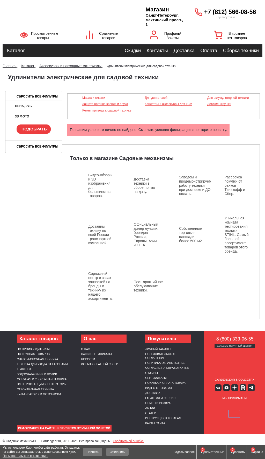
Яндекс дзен (234, 387)
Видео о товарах (158, 388)
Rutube (242, 387)
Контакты (157, 50)
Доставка (184, 50)
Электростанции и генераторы (42, 384)
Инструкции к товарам (163, 418)
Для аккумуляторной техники (228, 98)
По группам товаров (33, 354)
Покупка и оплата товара (165, 382)
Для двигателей (156, 98)
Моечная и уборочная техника (42, 379)
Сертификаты (155, 377)
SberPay (234, 414)
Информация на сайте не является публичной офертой (64, 428)
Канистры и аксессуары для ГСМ (168, 104)
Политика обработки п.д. (165, 362)
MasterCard (228, 406)
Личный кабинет (158, 349)
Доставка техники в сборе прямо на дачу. (144, 185)
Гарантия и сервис (160, 398)
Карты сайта (155, 423)
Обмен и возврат (158, 403)
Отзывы (151, 372)
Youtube (227, 387)
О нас (85, 349)
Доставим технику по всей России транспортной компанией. (99, 234)
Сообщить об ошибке (128, 441)
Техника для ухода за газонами (42, 364)
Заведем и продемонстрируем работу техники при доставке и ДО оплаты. (195, 185)
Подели (247, 406)
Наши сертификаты (96, 354)
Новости (88, 359)
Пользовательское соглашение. (25, 456)
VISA (216, 406)
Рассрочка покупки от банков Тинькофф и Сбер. (235, 185)
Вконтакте (219, 387)
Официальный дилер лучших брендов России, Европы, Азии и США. (146, 234)
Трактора (24, 369)
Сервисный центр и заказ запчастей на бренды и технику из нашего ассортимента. (100, 286)
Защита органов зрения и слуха (105, 104)
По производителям (33, 349)
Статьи (150, 413)
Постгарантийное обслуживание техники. (148, 286)
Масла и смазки (93, 98)
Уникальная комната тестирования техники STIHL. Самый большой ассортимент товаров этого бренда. (237, 234)
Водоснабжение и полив (37, 374)
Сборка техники (241, 50)
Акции (150, 407)
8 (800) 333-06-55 (235, 339)
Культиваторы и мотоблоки (39, 394)
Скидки (133, 50)
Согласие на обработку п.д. (167, 367)
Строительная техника (35, 389)
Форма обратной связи (99, 364)
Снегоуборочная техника (37, 359)
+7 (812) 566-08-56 (230, 12)
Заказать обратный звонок (234, 346)
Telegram (249, 387)
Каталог (16, 50)
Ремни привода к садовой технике (106, 110)
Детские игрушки (219, 104)
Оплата (208, 50)
